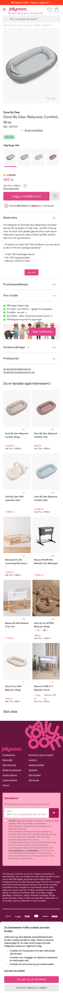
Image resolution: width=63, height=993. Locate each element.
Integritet (33, 770)
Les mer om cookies (14, 970)
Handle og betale (36, 765)
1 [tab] (30, 106)
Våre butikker (35, 775)
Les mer (31, 272)
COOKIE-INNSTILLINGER (31, 988)
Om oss (6, 785)
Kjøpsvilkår (8, 760)
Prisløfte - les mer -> (17, 312)
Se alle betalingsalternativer (17, 369)
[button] (4, 9)
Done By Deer (11, 112)
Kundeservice (9, 755)
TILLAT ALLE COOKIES (31, 979)
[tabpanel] (31, 65)
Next (56, 65)
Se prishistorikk (11, 188)
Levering (33, 760)
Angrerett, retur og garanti (41, 755)
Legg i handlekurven (26, 196)
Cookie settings (10, 775)
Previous (6, 65)
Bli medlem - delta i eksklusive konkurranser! (28, 316)
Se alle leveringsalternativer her (19, 372)
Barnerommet (10, 25)
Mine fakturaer (9, 765)
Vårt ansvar (34, 780)
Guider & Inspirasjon (12, 770)
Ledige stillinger (10, 780)
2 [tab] (34, 106)
